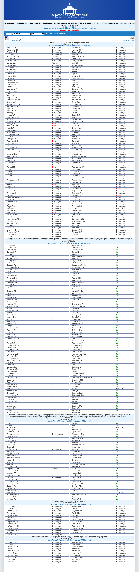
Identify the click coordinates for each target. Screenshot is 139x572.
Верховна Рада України (69, 15)
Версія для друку (129, 39)
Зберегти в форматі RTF (12, 38)
